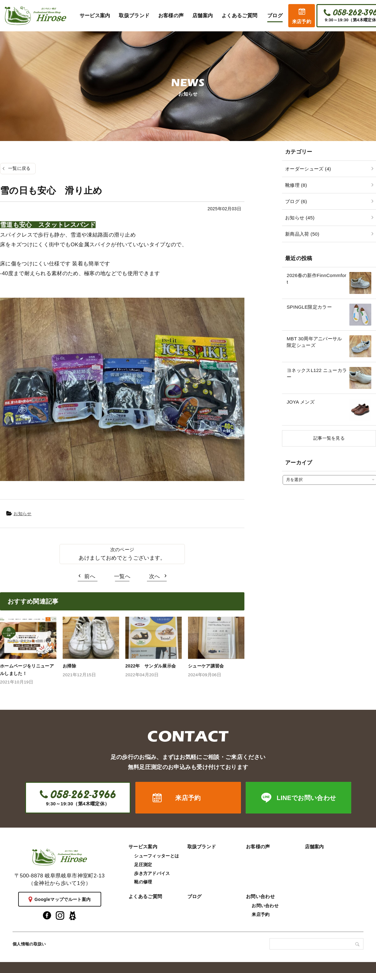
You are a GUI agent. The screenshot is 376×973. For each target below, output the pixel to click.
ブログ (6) (296, 201)
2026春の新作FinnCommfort (316, 279)
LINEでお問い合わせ (306, 797)
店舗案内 (314, 846)
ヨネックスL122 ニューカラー (317, 373)
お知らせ (22, 513)
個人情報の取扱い (29, 944)
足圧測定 (143, 864)
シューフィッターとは (156, 855)
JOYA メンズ (301, 402)
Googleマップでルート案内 (62, 899)
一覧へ (122, 576)
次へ (154, 576)
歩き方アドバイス (152, 873)
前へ (89, 576)
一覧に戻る (19, 168)
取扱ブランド (201, 846)
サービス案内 (142, 846)
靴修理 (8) (296, 185)
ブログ (194, 896)
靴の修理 (143, 881)
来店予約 (301, 21)
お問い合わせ (260, 896)
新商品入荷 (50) (302, 234)
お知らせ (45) (300, 217)
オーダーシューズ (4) (308, 168)
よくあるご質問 (145, 896)
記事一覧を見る (329, 438)
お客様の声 (258, 846)
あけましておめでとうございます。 (122, 558)
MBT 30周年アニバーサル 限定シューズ (317, 342)
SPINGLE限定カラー (309, 307)
